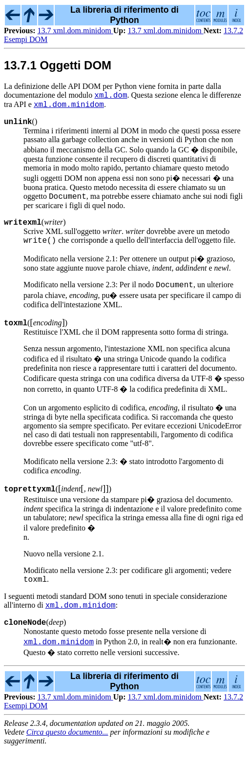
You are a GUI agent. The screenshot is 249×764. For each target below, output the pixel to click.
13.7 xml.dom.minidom (75, 30)
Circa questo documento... (67, 747)
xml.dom (110, 96)
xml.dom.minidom (69, 107)
